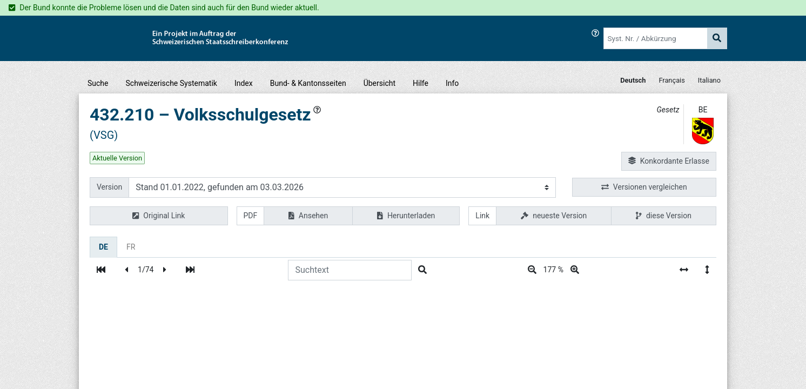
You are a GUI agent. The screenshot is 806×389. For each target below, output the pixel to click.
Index (243, 83)
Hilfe (420, 83)
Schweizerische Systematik (171, 83)
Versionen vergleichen (644, 187)
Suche (98, 83)
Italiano (709, 80)
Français (671, 80)
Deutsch (633, 80)
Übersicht (379, 83)
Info (452, 83)
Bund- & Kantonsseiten (308, 83)
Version (109, 187)
